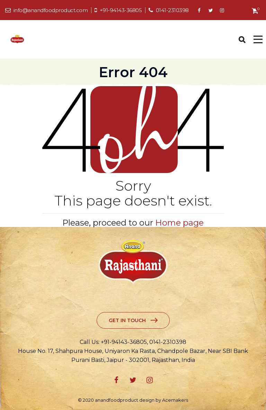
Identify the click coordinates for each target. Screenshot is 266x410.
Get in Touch (127, 320)
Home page (179, 223)
